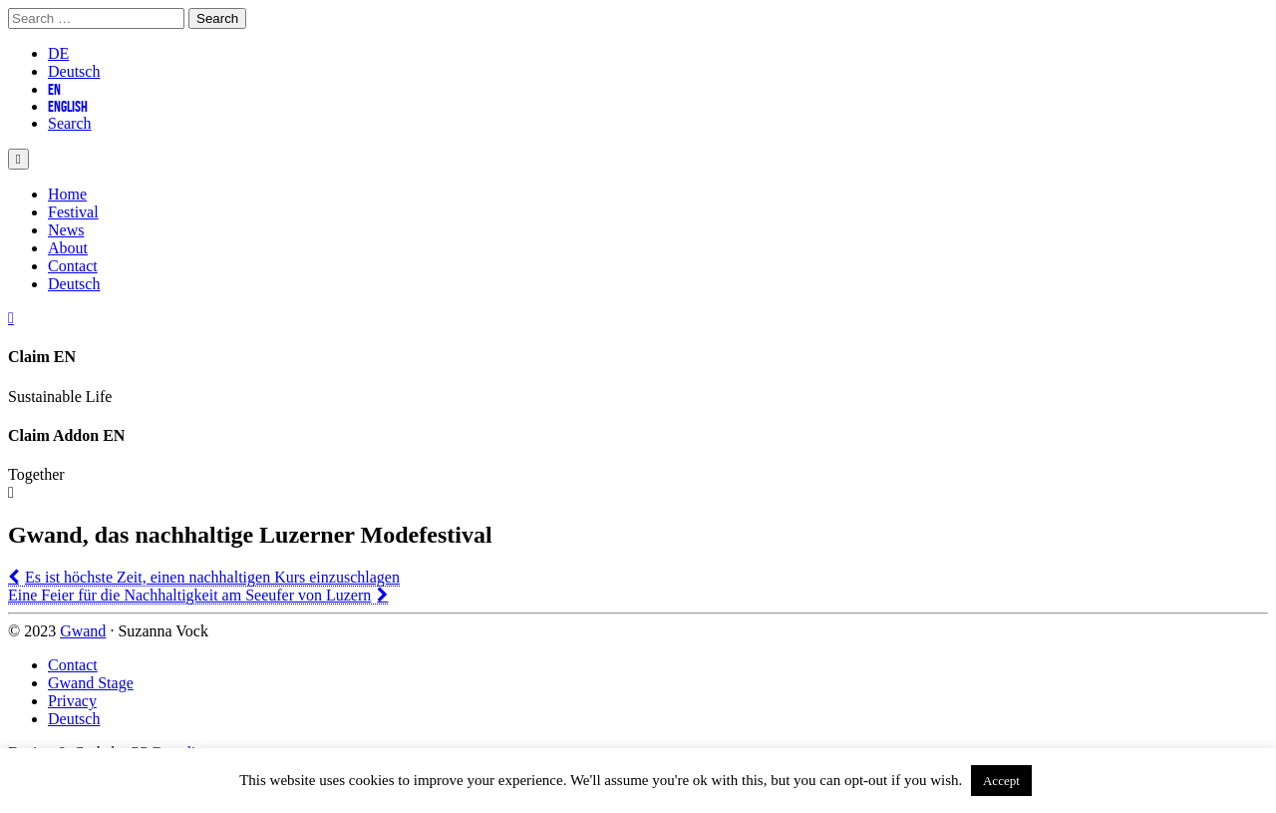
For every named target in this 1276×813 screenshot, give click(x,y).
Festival (73, 211)
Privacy (72, 700)
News (66, 229)
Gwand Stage (91, 682)
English (68, 106)
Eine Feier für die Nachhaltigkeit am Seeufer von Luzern (189, 595)
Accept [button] (1001, 780)
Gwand (83, 630)
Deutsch (74, 71)
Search (70, 123)
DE (58, 53)
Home (67, 194)
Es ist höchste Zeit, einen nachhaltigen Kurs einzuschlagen (212, 577)
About (68, 247)
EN (54, 89)
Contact (73, 265)
